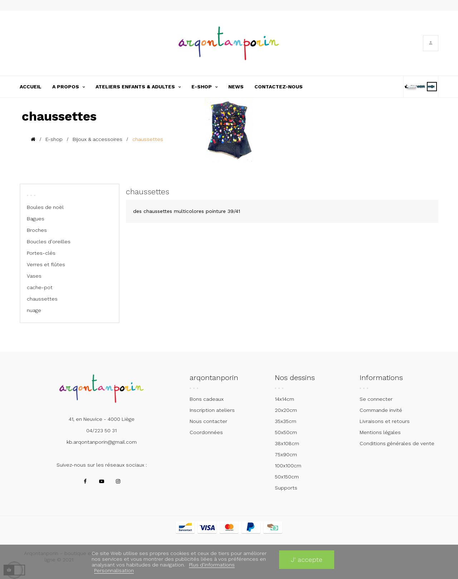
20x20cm (286, 410)
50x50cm (286, 432)
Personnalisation (114, 570)
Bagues (35, 219)
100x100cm (288, 465)
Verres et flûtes (46, 264)
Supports (286, 488)
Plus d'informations (212, 565)
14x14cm (284, 399)
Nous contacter (208, 421)
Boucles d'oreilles (48, 241)
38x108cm (287, 443)
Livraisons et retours (385, 421)
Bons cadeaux (207, 399)
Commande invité (381, 410)
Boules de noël (45, 207)
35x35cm (285, 421)
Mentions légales (380, 432)
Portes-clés (41, 253)
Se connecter (376, 399)
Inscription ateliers (212, 410)
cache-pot (40, 287)
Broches (37, 230)
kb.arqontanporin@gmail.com (102, 442)
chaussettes (42, 299)
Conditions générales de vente (397, 443)
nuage (34, 310)
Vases (34, 276)
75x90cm (286, 454)
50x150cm (287, 477)
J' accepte (306, 559)
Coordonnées (206, 432)
